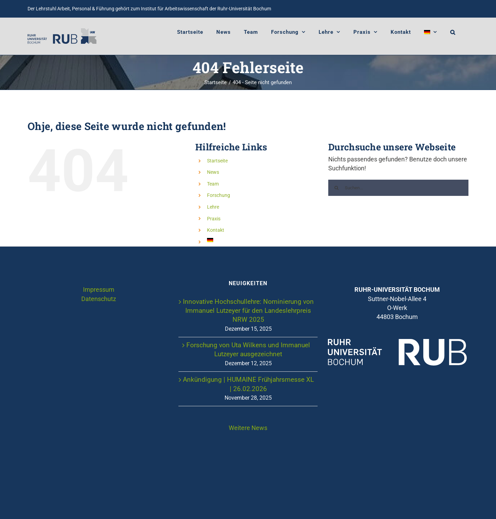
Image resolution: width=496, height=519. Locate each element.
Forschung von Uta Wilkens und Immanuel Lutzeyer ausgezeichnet (248, 349)
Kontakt (215, 230)
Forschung (218, 195)
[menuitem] (430, 32)
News (213, 172)
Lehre (213, 207)
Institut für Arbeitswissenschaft (174, 8)
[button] (452, 32)
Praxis (213, 218)
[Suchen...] (398, 188)
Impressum (98, 289)
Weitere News (248, 428)
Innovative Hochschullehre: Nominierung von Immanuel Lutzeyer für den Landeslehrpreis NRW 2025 (248, 311)
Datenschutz (98, 299)
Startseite (217, 160)
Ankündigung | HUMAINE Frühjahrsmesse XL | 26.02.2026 (248, 384)
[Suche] (336, 188)
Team (213, 184)
